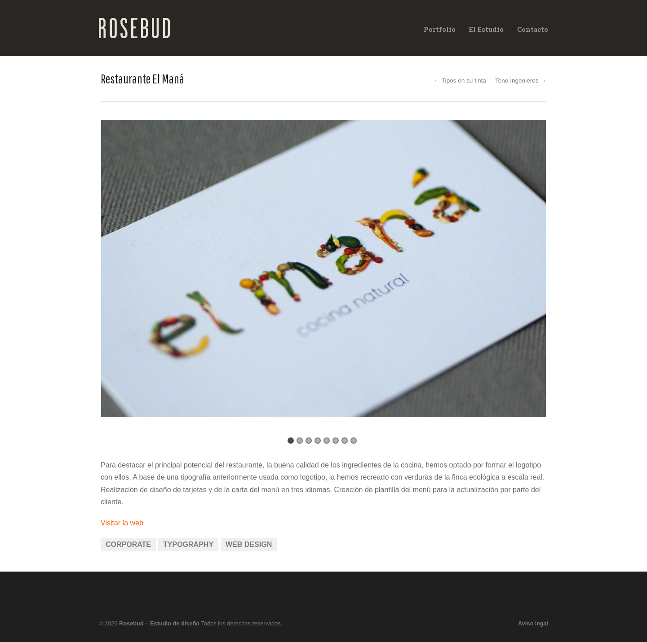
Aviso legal (533, 623)
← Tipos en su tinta (460, 80)
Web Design (249, 544)
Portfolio (440, 29)
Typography (188, 544)
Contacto (532, 29)
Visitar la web (122, 523)
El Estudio (486, 29)
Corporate (128, 544)
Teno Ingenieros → (520, 80)
